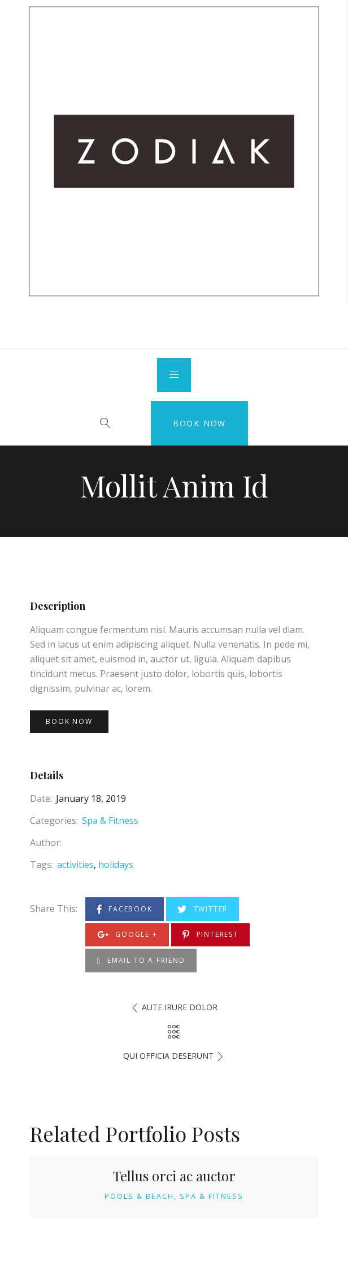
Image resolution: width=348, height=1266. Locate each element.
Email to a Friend (141, 960)
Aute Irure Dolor (180, 1007)
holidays (115, 864)
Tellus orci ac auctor (174, 1176)
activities (75, 864)
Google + (127, 934)
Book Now (199, 423)
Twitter (202, 909)
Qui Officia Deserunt (168, 1055)
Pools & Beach (139, 1196)
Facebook (125, 909)
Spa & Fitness (110, 820)
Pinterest (210, 934)
